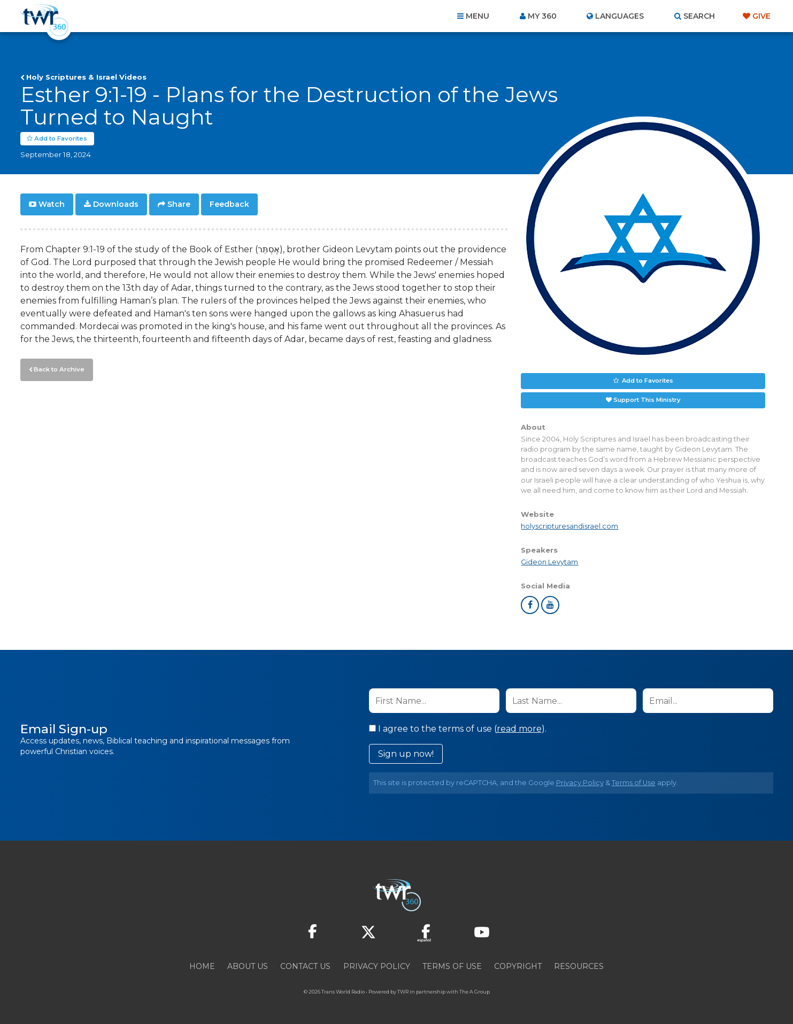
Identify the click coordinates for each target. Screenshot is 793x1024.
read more (519, 729)
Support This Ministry (646, 400)
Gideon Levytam (549, 562)
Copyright (518, 966)
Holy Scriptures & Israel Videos (86, 77)
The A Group (474, 992)
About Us (247, 966)
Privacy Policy (580, 783)
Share (178, 204)
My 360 (542, 16)
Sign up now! (406, 754)
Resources (579, 966)
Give (761, 16)
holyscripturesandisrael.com (569, 526)
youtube (550, 605)
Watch (52, 204)
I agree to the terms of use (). (457, 729)
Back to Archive (58, 368)
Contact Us (305, 966)
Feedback (229, 204)
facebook (530, 605)
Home (202, 966)
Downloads (115, 204)
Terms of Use (634, 783)
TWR (403, 992)
